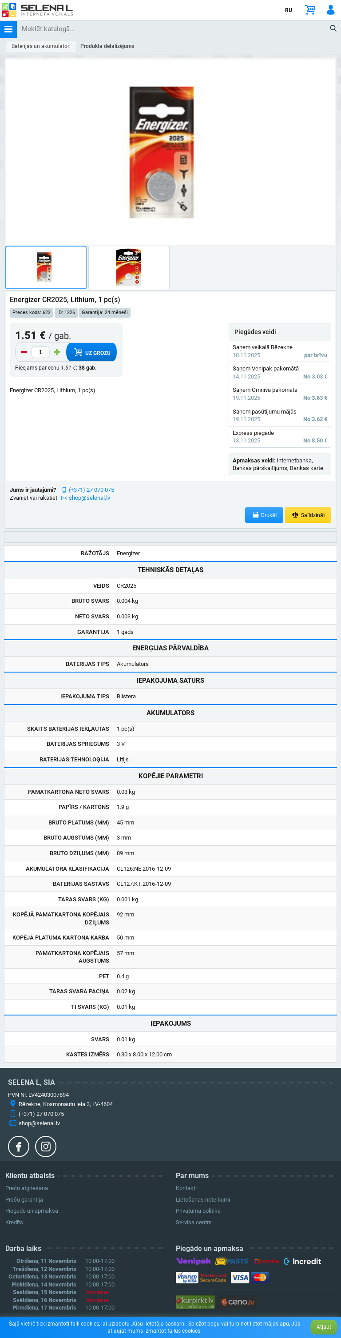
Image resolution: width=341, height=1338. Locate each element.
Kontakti (186, 1188)
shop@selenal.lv (89, 497)
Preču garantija (24, 1199)
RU (288, 10)
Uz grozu (91, 352)
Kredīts (14, 1222)
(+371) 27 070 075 (91, 489)
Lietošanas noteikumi (203, 1199)
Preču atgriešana (26, 1188)
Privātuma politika (198, 1210)
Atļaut (324, 1327)
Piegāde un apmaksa (31, 1210)
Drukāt (264, 515)
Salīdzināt (308, 515)
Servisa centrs (194, 1222)
